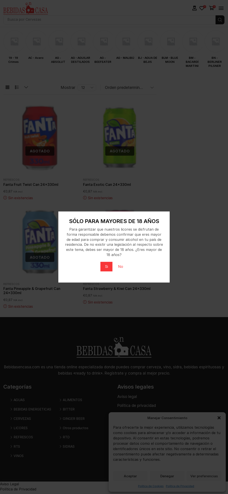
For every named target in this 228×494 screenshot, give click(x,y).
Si (106, 266)
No (120, 266)
